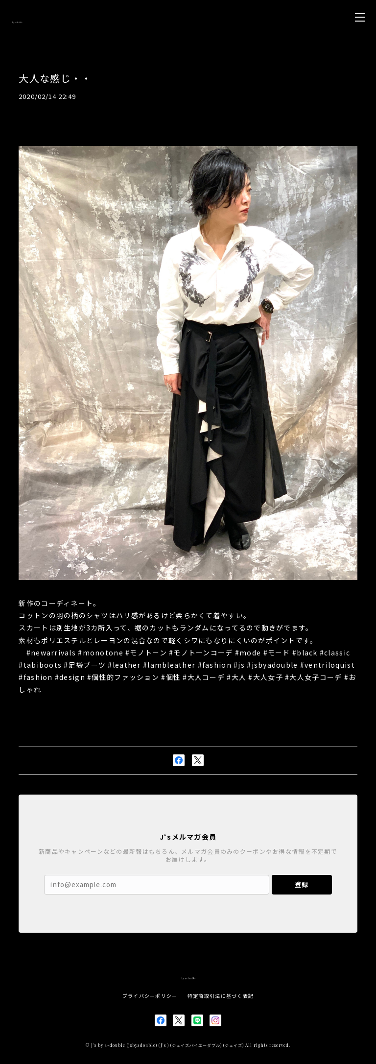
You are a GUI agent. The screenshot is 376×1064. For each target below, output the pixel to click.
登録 (301, 884)
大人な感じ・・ (55, 78)
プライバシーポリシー (150, 995)
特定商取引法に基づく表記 (221, 995)
